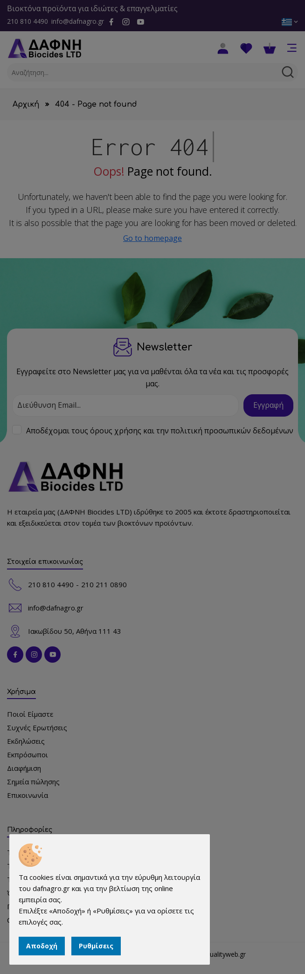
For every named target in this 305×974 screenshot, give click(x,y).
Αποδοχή (41, 945)
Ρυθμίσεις (96, 945)
